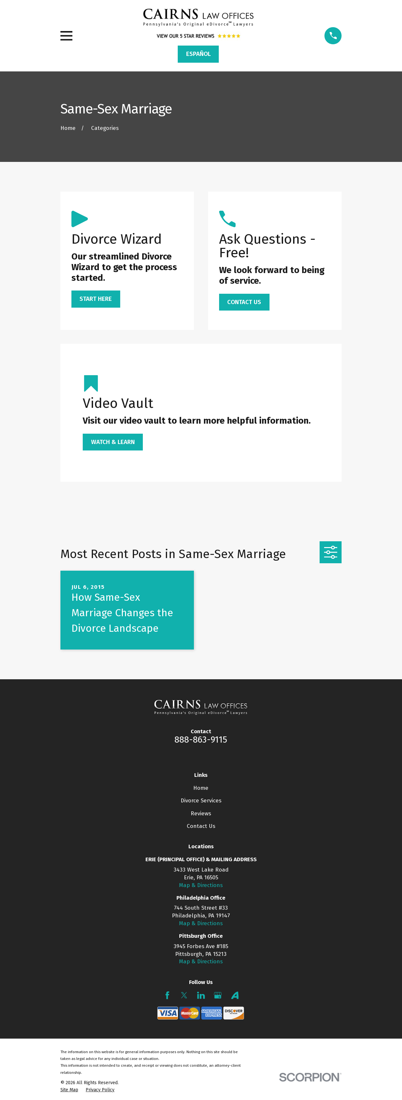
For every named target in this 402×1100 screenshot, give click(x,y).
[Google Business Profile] (218, 995)
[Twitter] (184, 995)
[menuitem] (69, 1090)
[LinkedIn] (201, 995)
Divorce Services (201, 800)
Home (200, 788)
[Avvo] (235, 995)
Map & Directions (201, 885)
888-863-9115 (201, 740)
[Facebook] (167, 995)
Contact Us (201, 826)
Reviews (201, 813)
